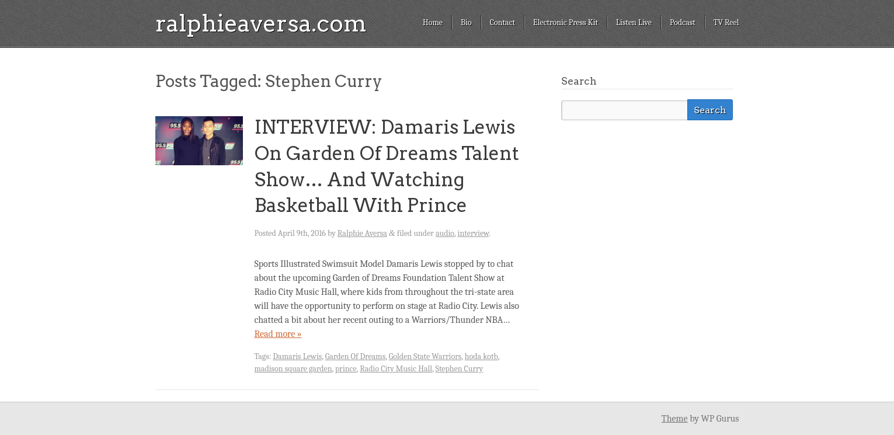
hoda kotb (481, 356)
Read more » (278, 334)
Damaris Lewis (297, 356)
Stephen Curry (459, 369)
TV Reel (726, 22)
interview (473, 233)
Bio (466, 22)
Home (433, 22)
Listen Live (634, 22)
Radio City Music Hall (396, 369)
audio (445, 233)
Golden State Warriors (425, 356)
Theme (675, 418)
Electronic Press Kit (565, 22)
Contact (502, 22)
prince (346, 369)
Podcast (682, 22)
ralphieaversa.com (261, 23)
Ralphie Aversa (362, 233)
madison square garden (293, 369)
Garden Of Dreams (355, 356)
